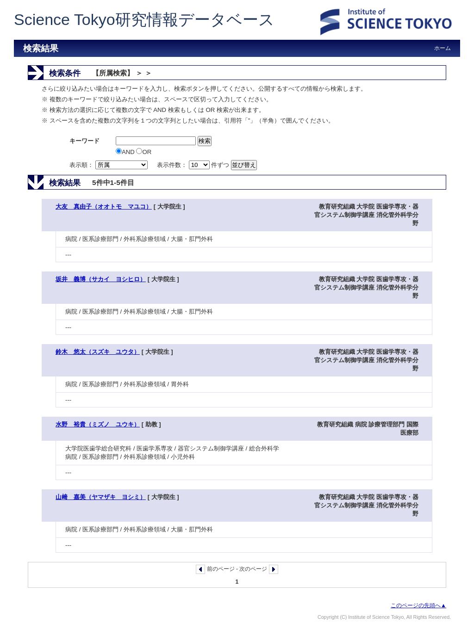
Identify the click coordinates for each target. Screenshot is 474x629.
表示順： (109, 164)
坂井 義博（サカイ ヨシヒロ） (101, 279)
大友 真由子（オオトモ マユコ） (104, 206)
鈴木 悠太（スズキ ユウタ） (98, 351)
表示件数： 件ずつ (194, 164)
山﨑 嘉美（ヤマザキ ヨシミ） (101, 496)
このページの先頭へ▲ (418, 605)
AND (126, 151)
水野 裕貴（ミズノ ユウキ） (98, 424)
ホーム (442, 48)
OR (143, 151)
